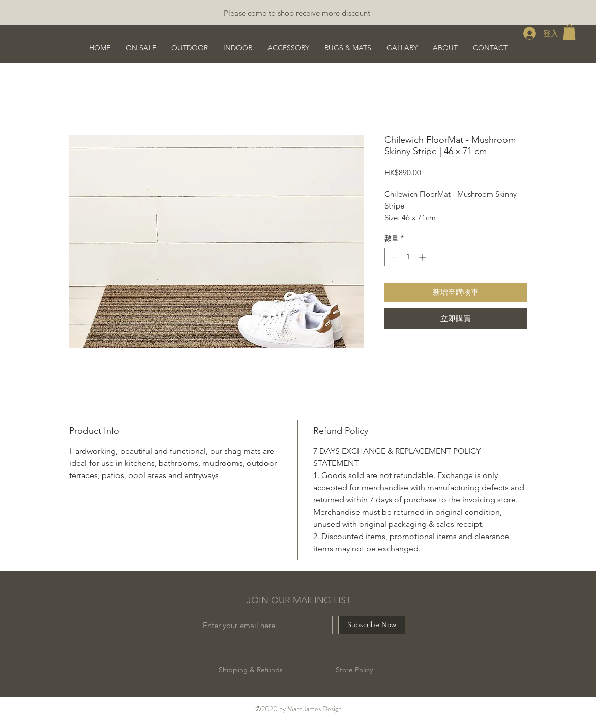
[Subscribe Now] (371, 625)
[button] (569, 32)
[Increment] (423, 257)
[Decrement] (392, 257)
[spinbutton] (408, 257)
